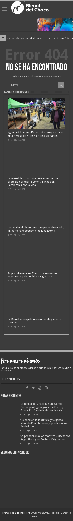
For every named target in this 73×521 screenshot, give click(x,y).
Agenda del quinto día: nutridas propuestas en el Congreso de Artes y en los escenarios (36, 134)
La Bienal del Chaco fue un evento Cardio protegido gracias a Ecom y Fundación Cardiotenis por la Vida (33, 182)
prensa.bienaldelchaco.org (16, 512)
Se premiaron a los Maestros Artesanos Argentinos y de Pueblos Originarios (32, 275)
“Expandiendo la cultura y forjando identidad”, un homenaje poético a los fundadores (36, 229)
